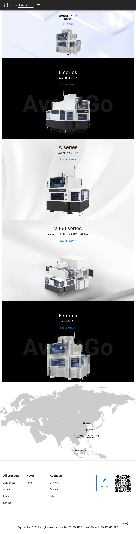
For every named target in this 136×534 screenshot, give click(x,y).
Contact (54, 489)
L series (7, 496)
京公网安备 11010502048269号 (102, 527)
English (26, 5)
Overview (54, 482)
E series (7, 502)
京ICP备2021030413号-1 (72, 527)
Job (52, 496)
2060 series (9, 482)
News (29, 482)
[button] (68, 54)
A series (7, 489)
